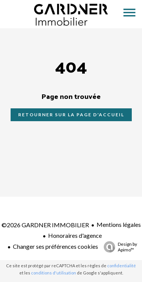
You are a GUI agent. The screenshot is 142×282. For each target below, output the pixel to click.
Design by (118, 247)
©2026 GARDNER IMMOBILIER (45, 224)
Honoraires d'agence (75, 235)
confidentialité (121, 265)
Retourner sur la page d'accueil (71, 114)
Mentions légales (119, 224)
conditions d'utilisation (53, 272)
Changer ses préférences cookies (55, 246)
